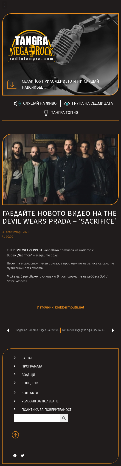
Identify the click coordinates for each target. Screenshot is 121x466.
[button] (4, 5)
